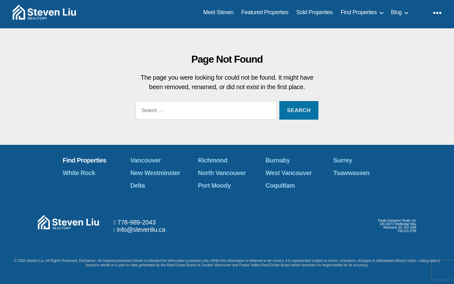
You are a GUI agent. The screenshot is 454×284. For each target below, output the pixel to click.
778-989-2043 (136, 222)
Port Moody (214, 185)
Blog (396, 14)
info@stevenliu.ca (141, 229)
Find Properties (358, 14)
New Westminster (155, 172)
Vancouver (145, 160)
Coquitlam (280, 185)
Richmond (212, 160)
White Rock (79, 172)
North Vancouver (222, 172)
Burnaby (277, 160)
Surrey (342, 160)
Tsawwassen (351, 172)
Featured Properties (264, 14)
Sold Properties (314, 14)
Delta (137, 185)
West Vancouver (288, 172)
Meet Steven (218, 14)
